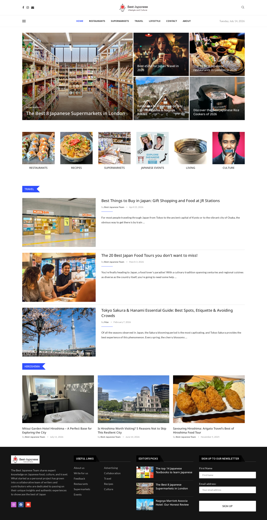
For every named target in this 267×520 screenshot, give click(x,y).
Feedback (79, 478)
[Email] (32, 7)
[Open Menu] (24, 21)
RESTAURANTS (97, 21)
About (187, 21)
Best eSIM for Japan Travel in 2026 (158, 68)
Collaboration (112, 473)
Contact (171, 21)
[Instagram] (27, 7)
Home (79, 21)
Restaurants (81, 484)
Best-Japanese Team (114, 207)
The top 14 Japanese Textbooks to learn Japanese (174, 470)
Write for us (81, 473)
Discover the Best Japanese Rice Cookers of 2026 (216, 112)
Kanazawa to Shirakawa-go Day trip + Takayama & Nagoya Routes (160, 110)
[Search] (243, 7)
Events (78, 494)
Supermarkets (120, 21)
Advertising (111, 468)
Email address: (227, 487)
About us (79, 468)
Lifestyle (155, 21)
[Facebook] (23, 7)
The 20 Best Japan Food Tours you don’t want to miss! (149, 255)
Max (106, 322)
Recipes (108, 484)
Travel (139, 21)
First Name (205, 468)
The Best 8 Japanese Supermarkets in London (75, 113)
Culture (108, 489)
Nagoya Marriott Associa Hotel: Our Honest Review (172, 502)
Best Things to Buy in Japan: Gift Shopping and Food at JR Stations (160, 200)
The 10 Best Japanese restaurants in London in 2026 (215, 68)
